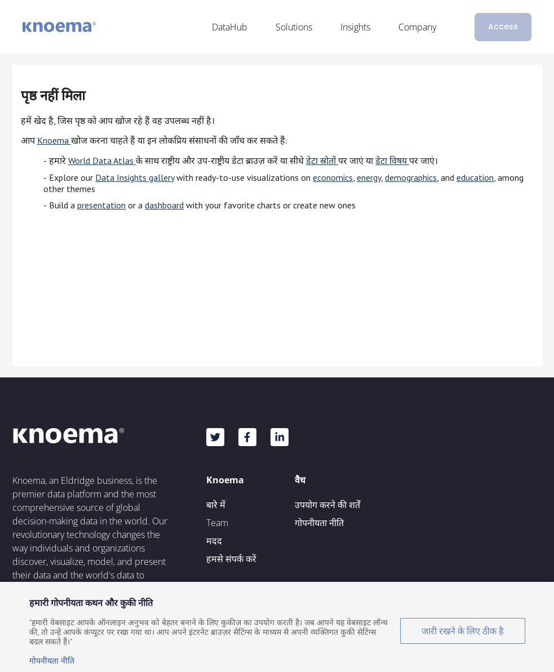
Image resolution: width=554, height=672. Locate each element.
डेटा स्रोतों (322, 160)
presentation (101, 205)
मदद (214, 541)
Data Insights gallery (134, 177)
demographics (411, 177)
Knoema (54, 140)
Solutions (294, 27)
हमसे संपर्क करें (231, 559)
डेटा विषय (392, 160)
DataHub (229, 27)
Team (217, 523)
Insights (355, 27)
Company (417, 27)
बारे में (215, 505)
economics (333, 177)
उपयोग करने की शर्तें (327, 505)
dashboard (164, 205)
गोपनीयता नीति (319, 523)
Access (503, 26)
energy (369, 177)
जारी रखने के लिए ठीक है (463, 631)
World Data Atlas (102, 160)
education (475, 177)
